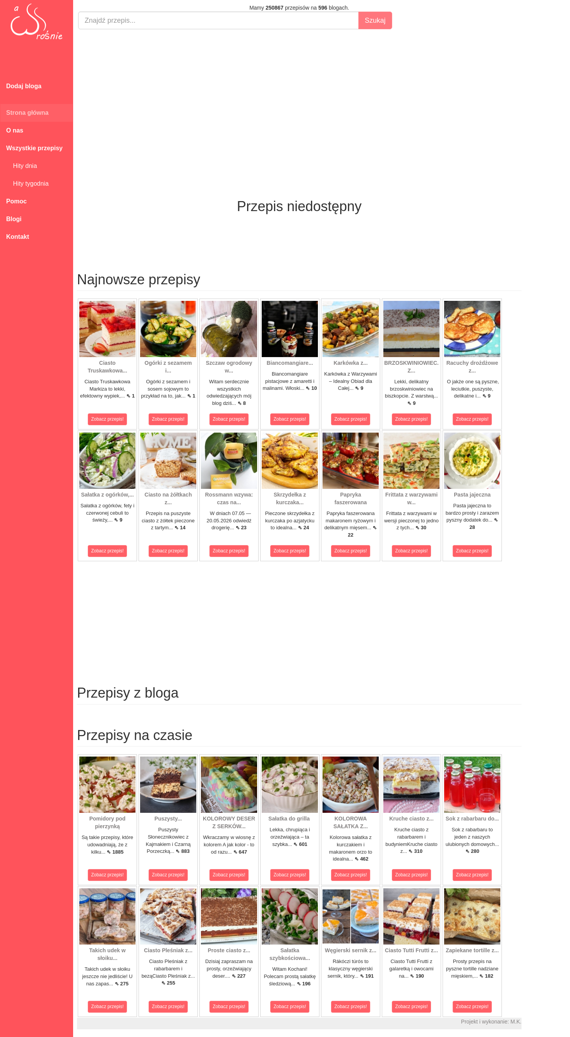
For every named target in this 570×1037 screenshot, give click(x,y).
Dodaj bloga (24, 86)
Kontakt (17, 236)
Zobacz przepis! (107, 419)
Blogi (14, 219)
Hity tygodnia (27, 183)
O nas (14, 130)
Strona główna (27, 112)
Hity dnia (21, 166)
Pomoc (16, 201)
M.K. (516, 1022)
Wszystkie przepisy (34, 148)
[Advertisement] (299, 91)
